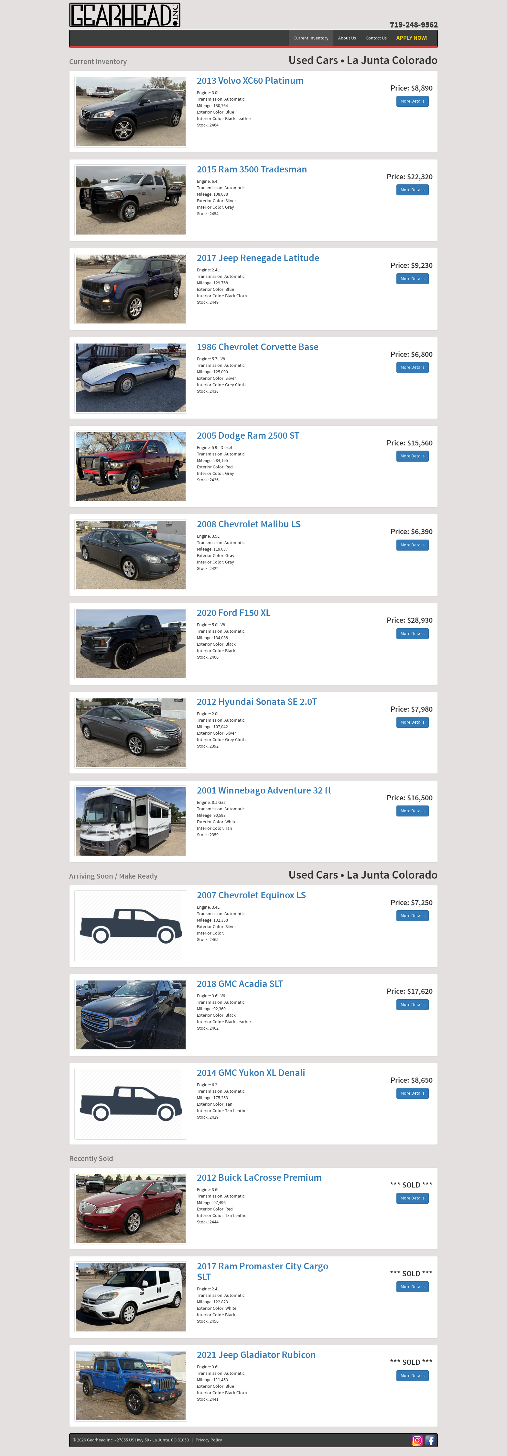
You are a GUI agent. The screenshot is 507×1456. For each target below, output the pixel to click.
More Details (413, 101)
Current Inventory (311, 38)
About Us (347, 38)
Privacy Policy (209, 1440)
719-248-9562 (414, 25)
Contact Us (376, 38)
